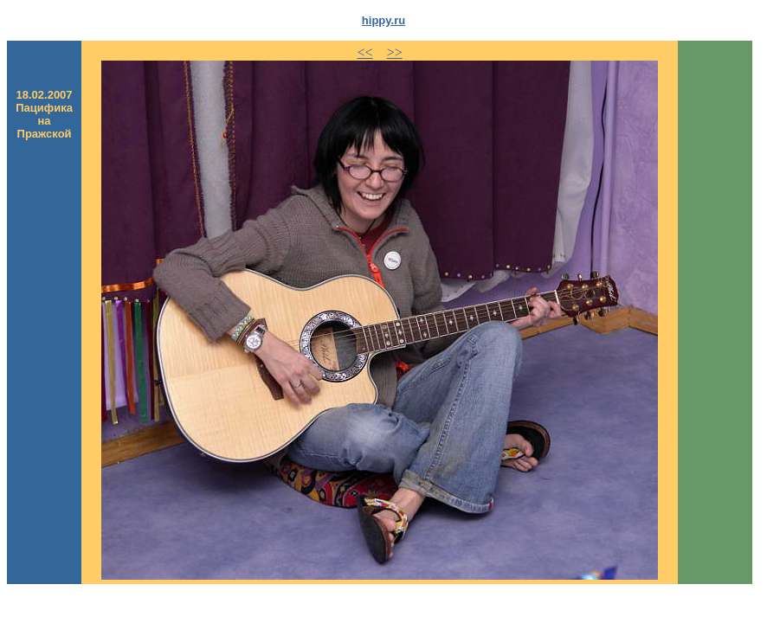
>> (395, 52)
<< (365, 52)
